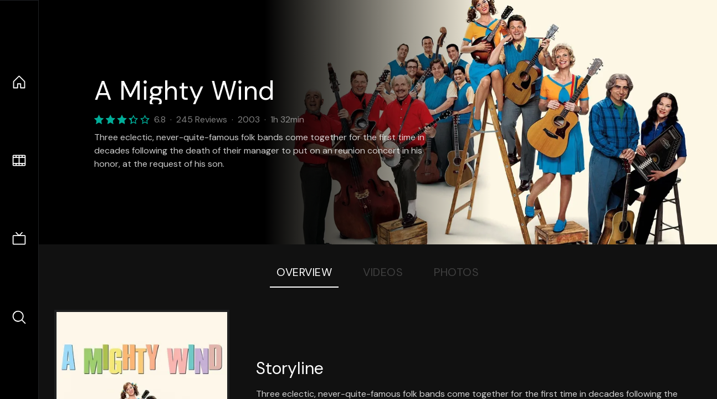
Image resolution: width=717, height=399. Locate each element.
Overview (304, 272)
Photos (456, 272)
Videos (383, 272)
